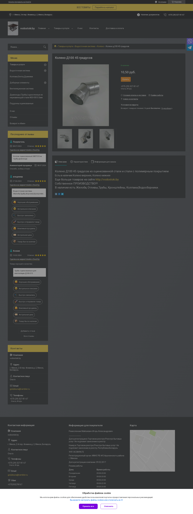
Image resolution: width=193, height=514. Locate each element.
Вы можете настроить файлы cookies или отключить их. (95, 500)
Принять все (88, 506)
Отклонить (108, 506)
